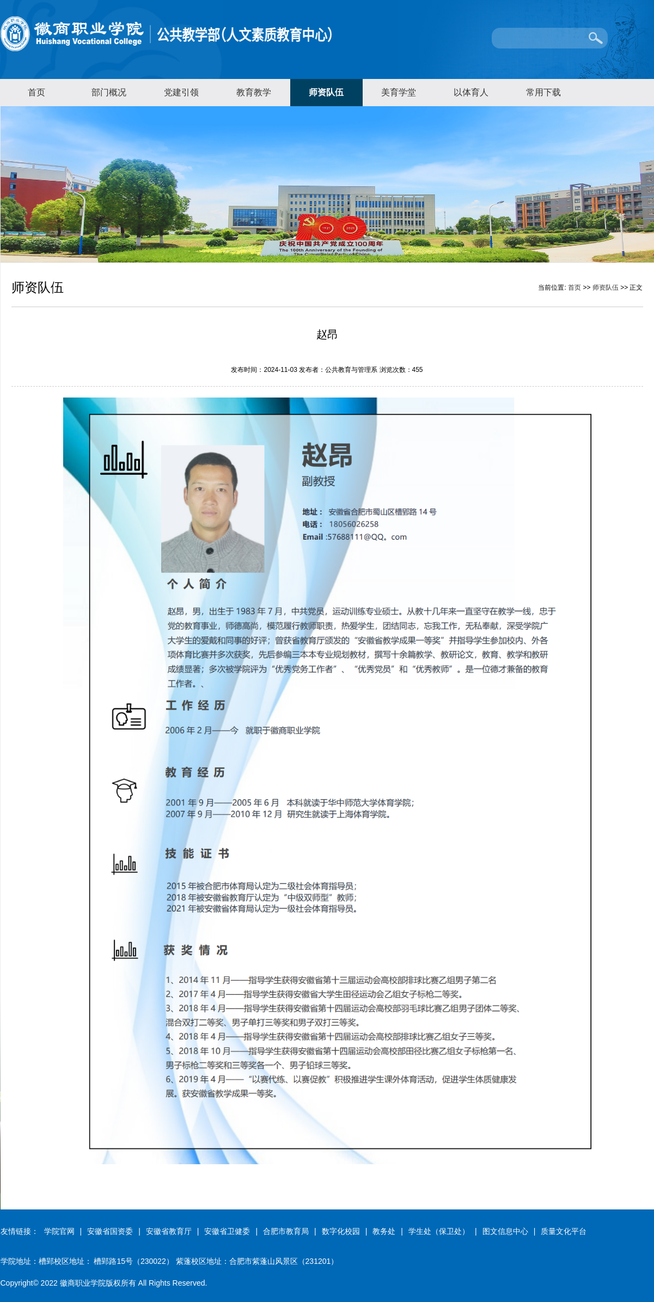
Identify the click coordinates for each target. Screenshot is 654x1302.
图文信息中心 (505, 1231)
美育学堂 (398, 92)
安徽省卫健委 (227, 1231)
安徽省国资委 (110, 1231)
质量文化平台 (563, 1231)
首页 (36, 92)
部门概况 (108, 92)
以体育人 (471, 92)
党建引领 (181, 92)
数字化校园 (341, 1231)
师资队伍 (326, 92)
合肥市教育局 (286, 1231)
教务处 (383, 1231)
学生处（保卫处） (438, 1231)
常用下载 (543, 92)
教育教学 (253, 92)
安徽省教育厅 (169, 1231)
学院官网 (59, 1231)
